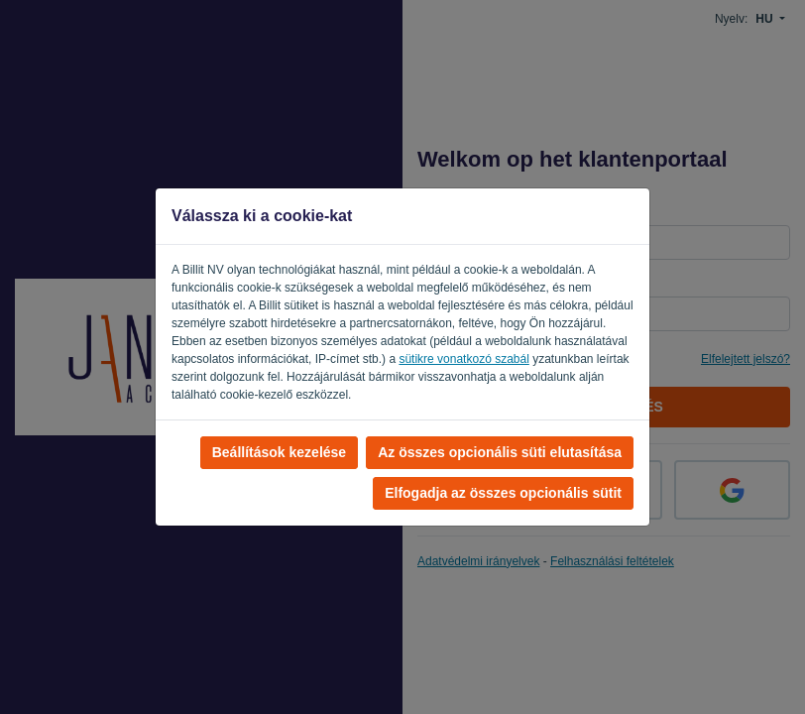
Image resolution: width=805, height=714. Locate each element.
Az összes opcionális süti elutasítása (500, 452)
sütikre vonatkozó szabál (463, 359)
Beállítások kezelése (279, 452)
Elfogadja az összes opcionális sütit (503, 493)
